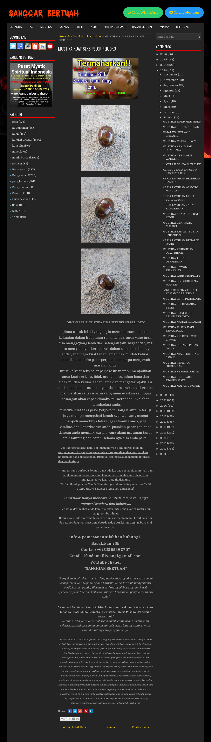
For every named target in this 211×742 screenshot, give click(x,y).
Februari (169, 112)
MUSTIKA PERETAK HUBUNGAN (176, 364)
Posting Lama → (142, 727)
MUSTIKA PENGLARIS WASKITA (177, 157)
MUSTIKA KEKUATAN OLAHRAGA (177, 148)
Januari (168, 117)
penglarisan (20, 181)
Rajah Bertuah (142, 26)
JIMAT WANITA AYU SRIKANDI (176, 134)
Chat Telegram (184, 12)
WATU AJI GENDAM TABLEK (182, 164)
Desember (170, 74)
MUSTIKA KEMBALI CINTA (181, 371)
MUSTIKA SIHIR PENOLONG (182, 298)
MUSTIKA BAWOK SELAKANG (175, 268)
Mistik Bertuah (115, 26)
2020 (164, 405)
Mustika (46, 26)
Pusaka (64, 26)
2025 (164, 59)
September (171, 85)
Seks (98, 36)
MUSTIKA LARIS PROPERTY (181, 275)
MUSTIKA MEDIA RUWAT (180, 141)
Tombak (17, 216)
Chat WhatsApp (143, 12)
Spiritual (182, 26)
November (170, 79)
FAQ (31, 26)
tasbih (16, 211)
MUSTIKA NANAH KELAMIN (182, 321)
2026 (164, 54)
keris (15, 133)
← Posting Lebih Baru (72, 727)
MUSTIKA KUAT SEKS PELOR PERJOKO (87, 48)
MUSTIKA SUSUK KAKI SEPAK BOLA (178, 329)
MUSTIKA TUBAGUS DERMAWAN (176, 260)
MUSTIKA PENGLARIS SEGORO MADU (177, 378)
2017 (163, 421)
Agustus (169, 90)
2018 (163, 416)
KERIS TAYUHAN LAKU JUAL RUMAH (178, 198)
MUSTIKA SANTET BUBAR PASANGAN (180, 233)
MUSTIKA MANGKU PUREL (181, 385)
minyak (17, 151)
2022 (164, 394)
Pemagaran (19, 169)
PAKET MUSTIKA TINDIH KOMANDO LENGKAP (180, 291)
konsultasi (19, 145)
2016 (163, 427)
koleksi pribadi (83, 36)
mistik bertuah (22, 157)
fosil (15, 121)
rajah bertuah (21, 199)
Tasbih (93, 26)
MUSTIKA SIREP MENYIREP (182, 121)
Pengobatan (20, 187)
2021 (163, 400)
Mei (166, 95)
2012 (163, 448)
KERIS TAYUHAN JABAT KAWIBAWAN (179, 206)
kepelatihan (20, 127)
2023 (164, 70)
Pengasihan (19, 175)
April (167, 101)
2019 (163, 411)
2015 (163, 432)
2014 (163, 437)
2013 (163, 443)
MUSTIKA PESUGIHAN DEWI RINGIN (178, 251)
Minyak (164, 26)
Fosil (79, 26)
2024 (163, 64)
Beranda (16, 26)
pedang (17, 163)
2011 (163, 453)
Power (16, 193)
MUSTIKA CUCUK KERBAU (181, 126)
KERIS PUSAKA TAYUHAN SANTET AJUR (180, 171)
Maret (167, 106)
